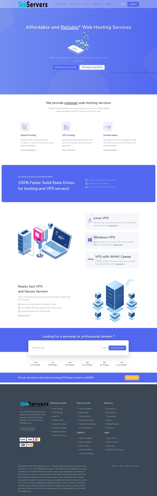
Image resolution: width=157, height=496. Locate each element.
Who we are (109, 409)
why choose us (110, 412)
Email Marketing (84, 428)
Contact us (132, 377)
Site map (128, 466)
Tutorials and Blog (85, 453)
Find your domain (110, 150)
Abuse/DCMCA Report (114, 449)
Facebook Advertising (86, 424)
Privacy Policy (110, 438)
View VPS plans (69, 150)
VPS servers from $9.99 (92, 67)
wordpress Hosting (58, 428)
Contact (136, 466)
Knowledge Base (84, 449)
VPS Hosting (68, 135)
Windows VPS (56, 420)
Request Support (84, 442)
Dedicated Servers (58, 435)
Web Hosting (56, 409)
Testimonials (110, 416)
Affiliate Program (111, 424)
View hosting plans (29, 150)
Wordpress (61, 4)
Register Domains (58, 431)
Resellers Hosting (58, 424)
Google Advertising (85, 420)
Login (123, 4)
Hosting (74, 4)
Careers (108, 420)
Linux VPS (55, 416)
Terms (121, 466)
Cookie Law (109, 446)
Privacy (114, 466)
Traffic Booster (84, 416)
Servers (85, 4)
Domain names (110, 135)
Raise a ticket (83, 446)
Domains (97, 4)
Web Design (83, 412)
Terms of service (111, 442)
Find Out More (24, 316)
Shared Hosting (28, 135)
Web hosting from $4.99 (65, 67)
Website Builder (84, 409)
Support (133, 4)
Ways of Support (84, 438)
